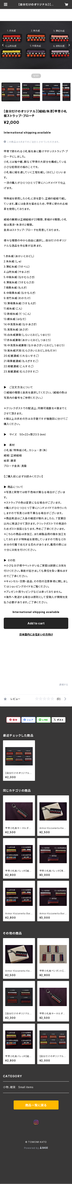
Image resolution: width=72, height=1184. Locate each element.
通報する (63, 684)
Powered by (36, 1148)
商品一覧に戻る (36, 1105)
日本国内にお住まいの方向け (36, 634)
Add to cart (36, 623)
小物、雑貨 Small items (18, 1087)
